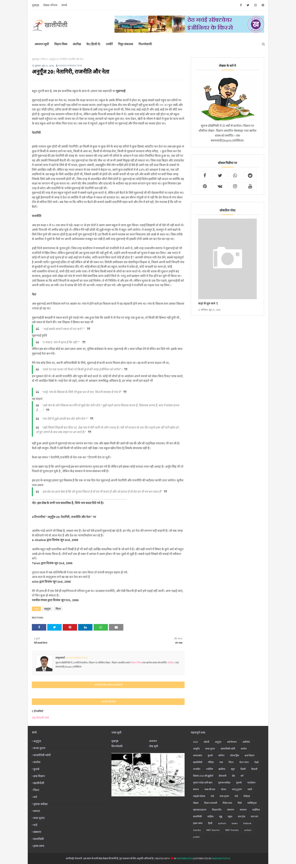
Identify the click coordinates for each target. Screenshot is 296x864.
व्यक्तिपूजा (252, 802)
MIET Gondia (232, 830)
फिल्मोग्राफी (145, 44)
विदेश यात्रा (227, 802)
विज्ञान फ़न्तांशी (210, 802)
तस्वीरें (109, 44)
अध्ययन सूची (42, 44)
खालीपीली (38, 783)
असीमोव (246, 741)
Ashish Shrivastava (70, 65)
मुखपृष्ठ (35, 5)
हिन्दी (210, 823)
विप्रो (240, 802)
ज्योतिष (209, 769)
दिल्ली (243, 769)
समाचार (243, 809)
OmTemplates (185, 858)
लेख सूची (153, 746)
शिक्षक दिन (217, 809)
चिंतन (44, 59)
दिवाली (254, 769)
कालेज (36, 762)
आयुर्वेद (196, 748)
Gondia (197, 830)
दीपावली (222, 775)
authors (222, 823)
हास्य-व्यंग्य (38, 846)
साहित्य (210, 816)
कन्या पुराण (39, 748)
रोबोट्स (246, 796)
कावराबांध (197, 755)
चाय (221, 762)
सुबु (220, 816)
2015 (195, 741)
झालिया (222, 769)
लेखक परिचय (50, 5)
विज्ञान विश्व (60, 44)
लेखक (196, 802)
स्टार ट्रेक (241, 816)
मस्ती (249, 789)
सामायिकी (38, 839)
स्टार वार (254, 816)
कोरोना (221, 755)
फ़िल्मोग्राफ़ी (117, 746)
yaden (196, 836)
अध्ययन (153, 741)
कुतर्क (36, 769)
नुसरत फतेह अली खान (203, 782)
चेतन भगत (244, 762)
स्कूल (230, 816)
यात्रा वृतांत (39, 818)
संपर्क (64, 5)
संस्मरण (37, 832)
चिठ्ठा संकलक (125, 44)
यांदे (212, 796)
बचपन (36, 811)
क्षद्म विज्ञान (39, 776)
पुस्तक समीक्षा (40, 804)
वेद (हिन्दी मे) (93, 44)
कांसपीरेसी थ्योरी (42, 755)
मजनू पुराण (237, 789)
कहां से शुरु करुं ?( (208, 303)
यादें (35, 825)
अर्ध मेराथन (232, 741)
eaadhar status (221, 858)
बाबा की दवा (210, 789)
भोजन (223, 789)
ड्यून (233, 769)
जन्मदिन (196, 769)
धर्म (35, 797)
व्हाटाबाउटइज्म (199, 809)
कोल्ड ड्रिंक (234, 755)
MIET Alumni (213, 830)
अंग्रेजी (206, 741)
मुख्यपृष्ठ (35, 59)
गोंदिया (211, 762)
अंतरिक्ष (77, 44)
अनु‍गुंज (47, 608)
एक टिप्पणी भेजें (40, 718)
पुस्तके (239, 782)
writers (247, 830)
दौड (233, 775)
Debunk (247, 823)
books (235, 823)
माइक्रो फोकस (199, 796)
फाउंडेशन (251, 782)
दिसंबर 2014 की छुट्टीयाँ (203, 775)
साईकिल (256, 809)
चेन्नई (256, 762)
